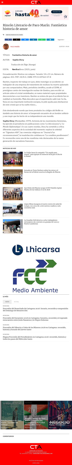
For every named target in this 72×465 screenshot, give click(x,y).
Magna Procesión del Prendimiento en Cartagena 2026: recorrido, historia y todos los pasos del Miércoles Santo (34, 338)
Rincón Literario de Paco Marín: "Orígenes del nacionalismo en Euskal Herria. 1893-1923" (35, 421)
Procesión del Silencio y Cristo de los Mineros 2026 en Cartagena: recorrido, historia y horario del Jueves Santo (34, 328)
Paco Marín (14, 47)
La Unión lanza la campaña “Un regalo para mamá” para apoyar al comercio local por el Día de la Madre (43, 154)
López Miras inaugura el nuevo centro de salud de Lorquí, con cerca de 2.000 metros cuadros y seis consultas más (43, 206)
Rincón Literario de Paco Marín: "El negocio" (59, 423)
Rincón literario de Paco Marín (14, 34)
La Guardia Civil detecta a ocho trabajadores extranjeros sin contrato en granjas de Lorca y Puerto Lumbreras (41, 222)
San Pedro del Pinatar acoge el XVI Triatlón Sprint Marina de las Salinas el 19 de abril (43, 189)
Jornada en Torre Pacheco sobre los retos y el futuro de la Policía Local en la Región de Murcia (42, 171)
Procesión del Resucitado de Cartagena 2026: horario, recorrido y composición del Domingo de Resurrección (35, 309)
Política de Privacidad (36, 460)
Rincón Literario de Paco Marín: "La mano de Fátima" (11, 422)
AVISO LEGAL (36, 463)
